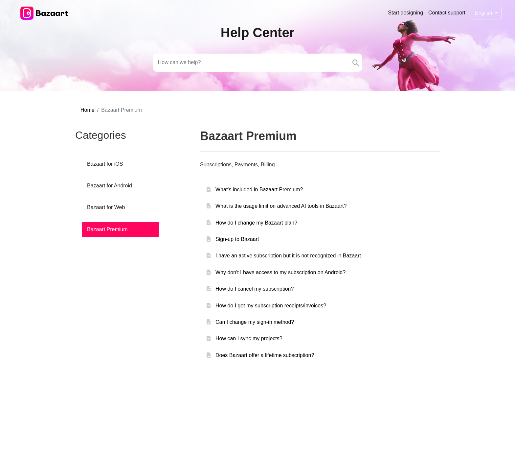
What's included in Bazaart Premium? (259, 189)
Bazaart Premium (107, 229)
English (484, 13)
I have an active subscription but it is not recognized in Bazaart (288, 255)
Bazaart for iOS (105, 164)
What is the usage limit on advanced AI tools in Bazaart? (281, 206)
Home (87, 110)
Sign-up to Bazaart (237, 239)
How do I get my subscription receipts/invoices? (270, 305)
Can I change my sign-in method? (254, 322)
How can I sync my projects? (248, 338)
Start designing (405, 12)
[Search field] (251, 63)
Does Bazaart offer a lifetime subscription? (264, 355)
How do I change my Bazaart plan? (256, 223)
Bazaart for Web (106, 207)
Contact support (446, 12)
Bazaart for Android (109, 185)
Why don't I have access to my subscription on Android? (280, 272)
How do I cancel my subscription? (254, 289)
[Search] (355, 63)
